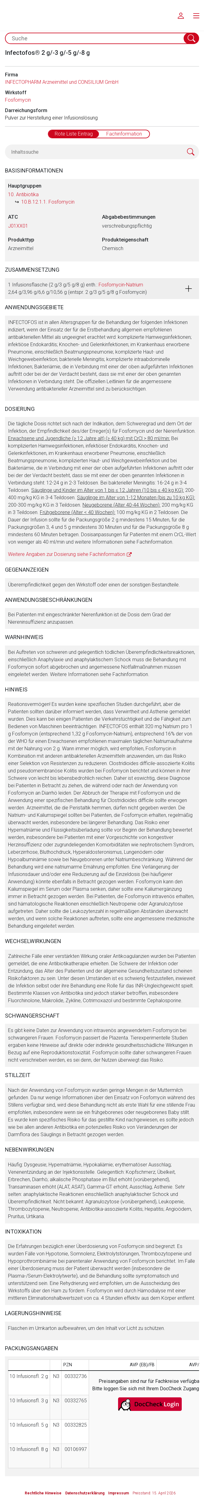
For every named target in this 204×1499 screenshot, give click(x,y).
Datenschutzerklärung (84, 1493)
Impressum (118, 1493)
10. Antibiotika (23, 194)
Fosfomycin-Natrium (121, 285)
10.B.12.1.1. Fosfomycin (47, 202)
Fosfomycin (18, 100)
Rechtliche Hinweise (43, 1493)
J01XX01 (18, 226)
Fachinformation (124, 134)
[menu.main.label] (196, 15)
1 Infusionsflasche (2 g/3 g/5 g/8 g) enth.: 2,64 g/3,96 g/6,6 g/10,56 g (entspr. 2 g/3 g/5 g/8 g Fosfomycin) (77, 288)
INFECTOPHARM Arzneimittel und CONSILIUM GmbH (61, 82)
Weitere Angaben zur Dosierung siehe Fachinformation (66, 554)
